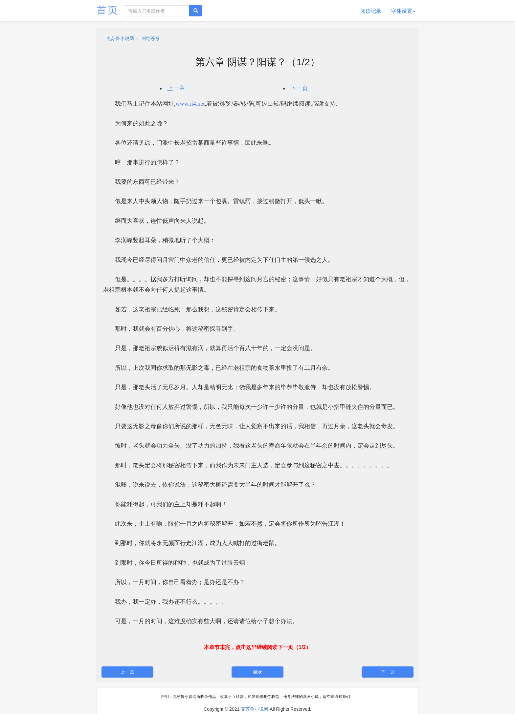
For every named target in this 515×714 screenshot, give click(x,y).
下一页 (299, 88)
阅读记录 (370, 11)
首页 (108, 10)
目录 (257, 672)
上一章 (176, 88)
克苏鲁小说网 (120, 38)
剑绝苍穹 (150, 38)
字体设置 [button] (403, 11)
